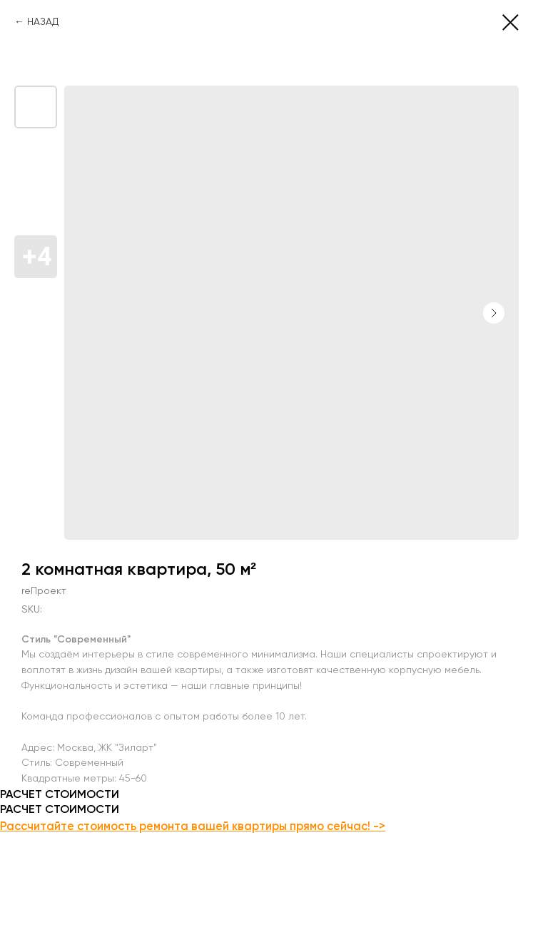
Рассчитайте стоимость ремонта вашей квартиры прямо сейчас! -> (192, 826)
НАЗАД (43, 21)
